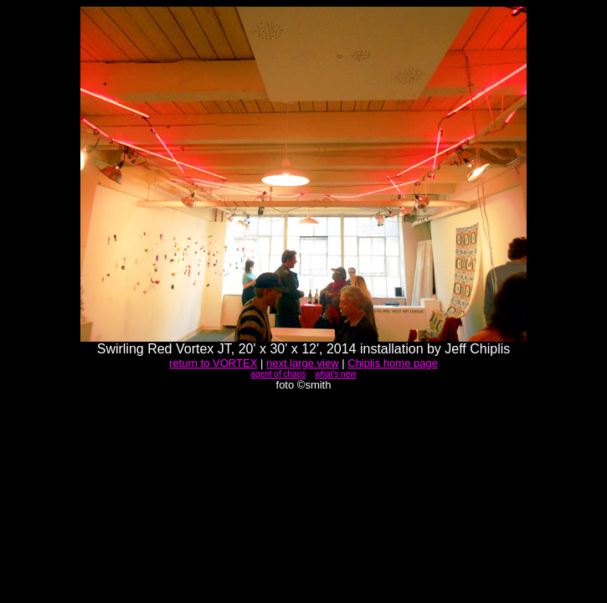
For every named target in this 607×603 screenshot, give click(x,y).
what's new (335, 374)
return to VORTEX (213, 363)
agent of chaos (278, 374)
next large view (302, 363)
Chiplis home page (392, 363)
